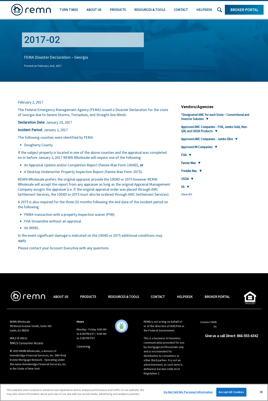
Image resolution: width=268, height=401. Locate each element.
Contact (181, 10)
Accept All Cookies (231, 392)
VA (182, 187)
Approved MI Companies (197, 147)
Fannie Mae (188, 163)
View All (186, 194)
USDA (185, 179)
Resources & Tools (149, 10)
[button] (219, 10)
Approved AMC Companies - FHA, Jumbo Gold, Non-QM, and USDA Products (214, 129)
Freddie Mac (189, 171)
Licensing (83, 346)
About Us (93, 10)
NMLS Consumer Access (26, 343)
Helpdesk (204, 10)
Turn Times (68, 10)
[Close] (261, 392)
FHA (184, 155)
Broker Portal (217, 297)
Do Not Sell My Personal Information (188, 392)
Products (118, 10)
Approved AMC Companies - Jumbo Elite (207, 139)
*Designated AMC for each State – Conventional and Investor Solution (215, 117)
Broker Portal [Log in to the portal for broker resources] (244, 9)
